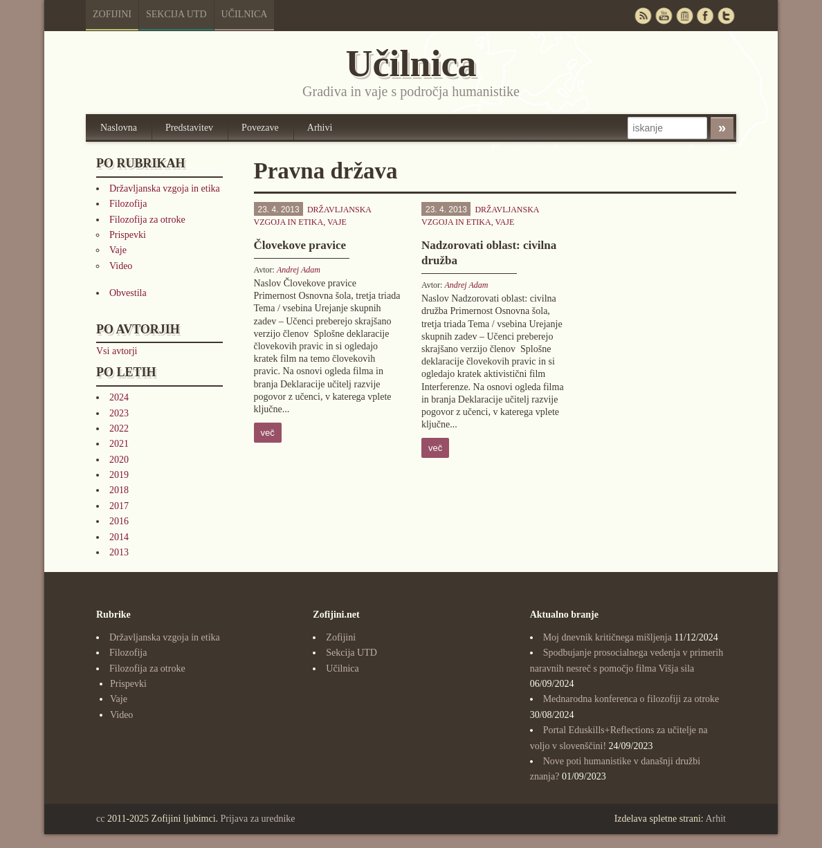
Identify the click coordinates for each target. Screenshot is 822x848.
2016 (119, 521)
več (268, 432)
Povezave (260, 127)
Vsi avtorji (117, 351)
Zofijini (112, 14)
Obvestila (128, 293)
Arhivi (320, 127)
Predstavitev (189, 127)
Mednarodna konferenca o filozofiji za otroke (631, 699)
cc (100, 818)
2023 (119, 413)
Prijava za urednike (258, 818)
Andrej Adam (298, 270)
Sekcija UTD (176, 14)
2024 (119, 397)
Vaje (118, 250)
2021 (119, 444)
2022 (119, 428)
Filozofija (128, 204)
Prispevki (127, 235)
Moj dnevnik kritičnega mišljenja (607, 637)
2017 (119, 506)
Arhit (715, 818)
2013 (119, 552)
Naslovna (118, 127)
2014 (119, 537)
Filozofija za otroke (147, 219)
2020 (119, 459)
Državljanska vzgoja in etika (164, 188)
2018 (119, 490)
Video (120, 266)
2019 (119, 475)
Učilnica (244, 14)
